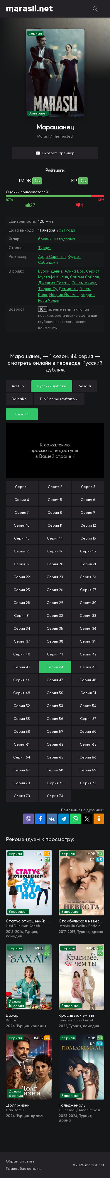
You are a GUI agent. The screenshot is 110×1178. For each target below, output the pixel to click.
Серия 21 (88, 564)
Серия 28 (21, 602)
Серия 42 (88, 654)
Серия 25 (21, 590)
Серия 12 (88, 525)
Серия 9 (88, 512)
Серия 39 (88, 641)
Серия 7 (22, 512)
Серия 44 (54, 667)
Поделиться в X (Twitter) (87, 819)
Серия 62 (55, 744)
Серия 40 (21, 654)
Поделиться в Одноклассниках (99, 819)
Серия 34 (21, 628)
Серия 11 (55, 525)
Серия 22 (21, 577)
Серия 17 (54, 551)
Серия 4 (21, 499)
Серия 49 (21, 693)
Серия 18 (88, 551)
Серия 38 (55, 641)
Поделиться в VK (52, 819)
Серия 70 (21, 783)
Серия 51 (88, 693)
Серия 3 (88, 486)
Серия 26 (55, 590)
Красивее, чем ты (76, 1015)
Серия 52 (21, 705)
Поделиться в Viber (28, 819)
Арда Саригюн (52, 256)
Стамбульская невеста (81, 921)
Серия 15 (88, 538)
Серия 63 (88, 744)
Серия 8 (55, 512)
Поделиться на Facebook (40, 819)
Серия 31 (22, 615)
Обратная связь (20, 1161)
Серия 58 (21, 731)
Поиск (95, 9)
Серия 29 (55, 602)
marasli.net (29, 8)
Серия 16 (22, 551)
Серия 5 (55, 499)
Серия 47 (55, 680)
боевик (45, 239)
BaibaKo (19, 399)
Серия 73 (22, 796)
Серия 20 (55, 564)
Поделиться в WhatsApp (75, 819)
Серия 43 (21, 667)
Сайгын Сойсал (84, 277)
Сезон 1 (21, 414)
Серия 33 (88, 615)
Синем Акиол (84, 282)
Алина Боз (74, 271)
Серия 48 (88, 680)
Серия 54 (88, 705)
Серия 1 (21, 486)
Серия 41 (55, 654)
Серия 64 (21, 757)
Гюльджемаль (72, 1105)
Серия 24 (88, 577)
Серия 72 (88, 783)
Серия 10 (22, 525)
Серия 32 (55, 615)
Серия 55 (21, 718)
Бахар (12, 1015)
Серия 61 (22, 744)
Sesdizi (85, 386)
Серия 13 (22, 538)
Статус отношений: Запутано (29, 921)
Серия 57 (88, 718)
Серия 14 (55, 538)
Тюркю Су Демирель (57, 288)
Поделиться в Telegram (63, 819)
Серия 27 (88, 590)
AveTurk (18, 386)
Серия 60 (88, 731)
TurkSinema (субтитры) (59, 399)
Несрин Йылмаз (64, 294)
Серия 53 (55, 705)
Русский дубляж (51, 386)
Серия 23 (55, 577)
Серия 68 (54, 770)
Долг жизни (18, 1105)
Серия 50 (55, 693)
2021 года (65, 230)
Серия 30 (88, 602)
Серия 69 (88, 770)
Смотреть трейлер (58, 153)
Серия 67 (21, 770)
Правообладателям (24, 1168)
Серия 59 (55, 731)
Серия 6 (88, 499)
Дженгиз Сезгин (54, 282)
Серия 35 (55, 628)
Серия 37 (22, 641)
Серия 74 (55, 796)
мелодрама (64, 239)
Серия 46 (21, 680)
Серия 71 (54, 783)
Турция (44, 247)
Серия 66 (88, 757)
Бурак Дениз (50, 271)
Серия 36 (88, 628)
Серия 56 (55, 718)
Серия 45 (88, 667)
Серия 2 (55, 486)
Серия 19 (22, 564)
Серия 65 (55, 757)
